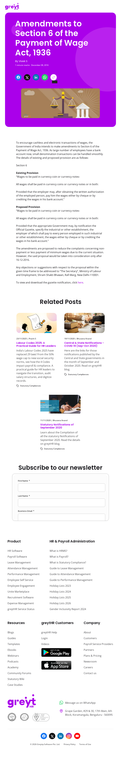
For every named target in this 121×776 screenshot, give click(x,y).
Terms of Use (85, 744)
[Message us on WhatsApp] (85, 703)
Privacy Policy (69, 744)
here (80, 282)
